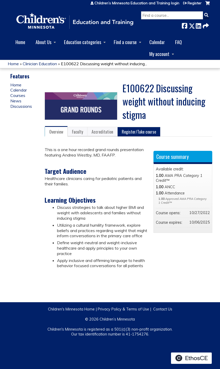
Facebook (184, 25)
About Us (43, 41)
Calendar (157, 41)
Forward (205, 25)
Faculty (77, 132)
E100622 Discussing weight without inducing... (104, 63)
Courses (17, 95)
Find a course (125, 41)
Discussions (21, 106)
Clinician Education (40, 63)
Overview (56, 132)
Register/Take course (139, 132)
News (15, 100)
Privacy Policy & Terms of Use (123, 309)
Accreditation (102, 132)
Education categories (82, 41)
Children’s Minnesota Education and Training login (136, 3)
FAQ (178, 41)
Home (20, 41)
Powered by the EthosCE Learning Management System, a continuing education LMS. (191, 358)
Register (194, 3)
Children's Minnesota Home (71, 309)
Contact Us (162, 309)
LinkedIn (198, 25)
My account (159, 53)
